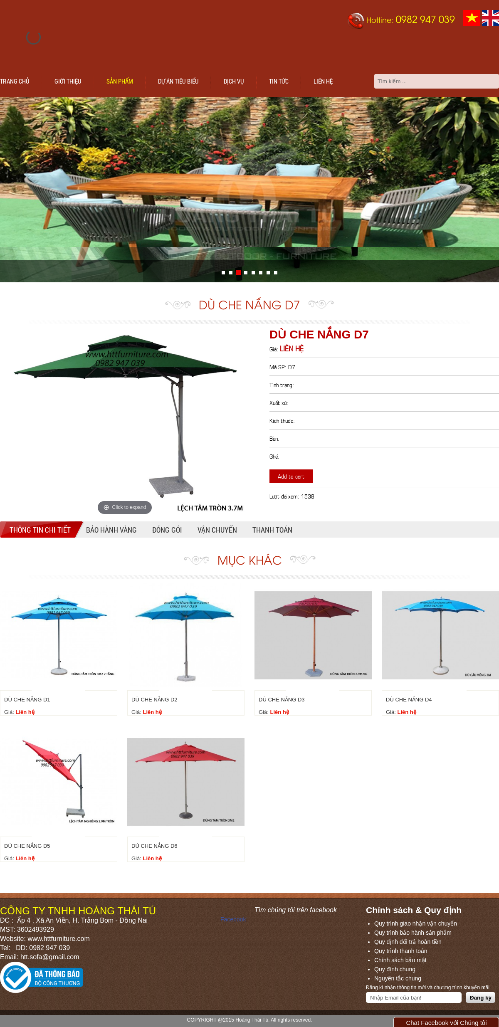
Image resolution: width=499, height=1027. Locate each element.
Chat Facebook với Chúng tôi (446, 1022)
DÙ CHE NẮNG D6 (154, 846)
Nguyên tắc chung (397, 978)
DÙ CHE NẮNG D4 (409, 699)
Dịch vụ (234, 81)
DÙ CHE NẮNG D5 (27, 846)
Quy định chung (394, 969)
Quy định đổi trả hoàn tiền (408, 941)
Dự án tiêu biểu (178, 81)
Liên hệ (323, 81)
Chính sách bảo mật (400, 960)
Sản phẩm (119, 81)
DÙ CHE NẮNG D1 (27, 699)
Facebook (233, 919)
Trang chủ (15, 81)
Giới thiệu (68, 81)
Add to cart (291, 476)
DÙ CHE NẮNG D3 (282, 699)
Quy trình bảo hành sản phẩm (413, 932)
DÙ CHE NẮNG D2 (154, 699)
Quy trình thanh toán (400, 951)
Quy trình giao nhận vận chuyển (415, 923)
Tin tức (279, 81)
